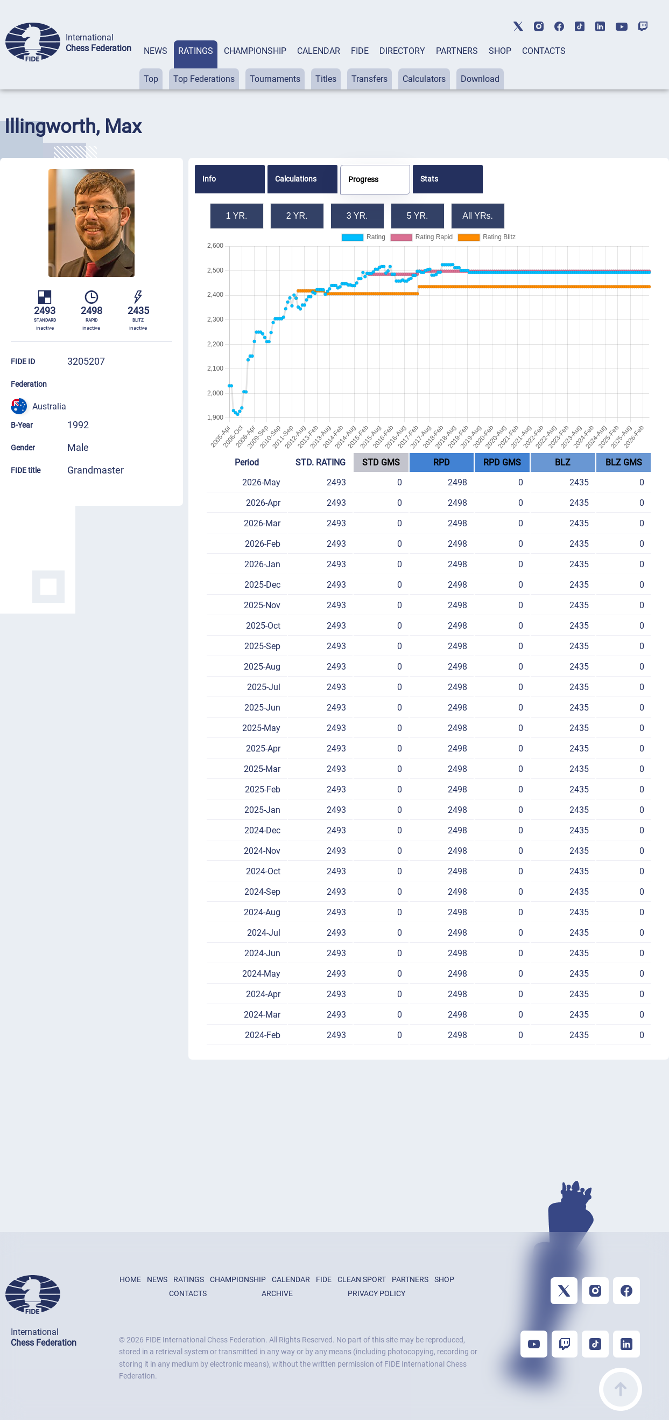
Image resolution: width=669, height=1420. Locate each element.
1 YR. (237, 215)
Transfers (369, 79)
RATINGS (195, 51)
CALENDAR (318, 51)
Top (151, 79)
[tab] (155, 64)
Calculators (424, 79)
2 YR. (297, 215)
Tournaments (275, 79)
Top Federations (204, 79)
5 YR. (417, 215)
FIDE (360, 51)
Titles (325, 79)
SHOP (500, 51)
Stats (429, 179)
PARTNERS (457, 51)
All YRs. (477, 215)
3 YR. (357, 215)
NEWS (155, 51)
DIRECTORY (402, 51)
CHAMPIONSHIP (255, 51)
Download (480, 79)
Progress (363, 179)
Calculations (295, 179)
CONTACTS (544, 51)
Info (209, 179)
